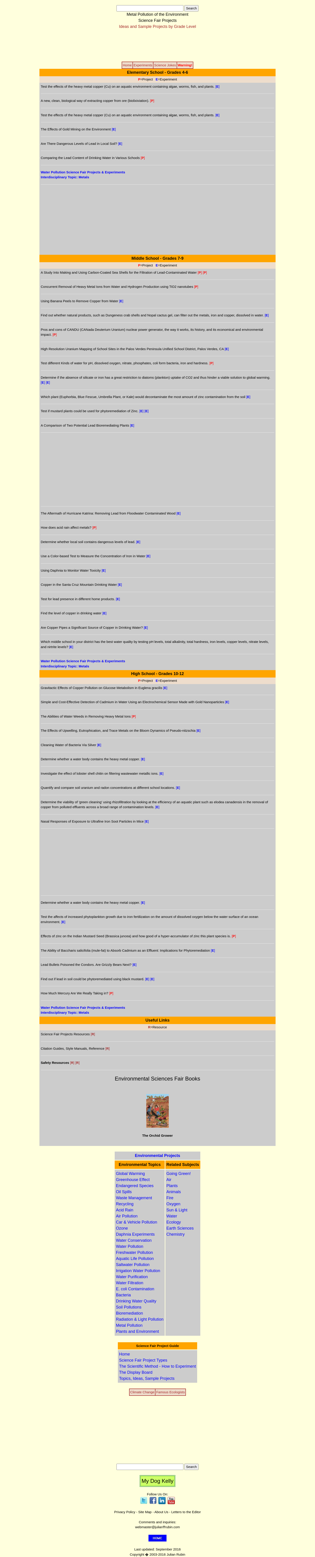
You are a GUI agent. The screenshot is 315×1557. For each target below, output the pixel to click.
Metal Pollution (129, 1325)
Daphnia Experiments (135, 1234)
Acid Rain (124, 1210)
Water (172, 1216)
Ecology (174, 1222)
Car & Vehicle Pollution (136, 1222)
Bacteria (123, 1295)
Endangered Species (134, 1185)
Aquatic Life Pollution (135, 1258)
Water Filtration (129, 1283)
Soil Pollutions (128, 1307)
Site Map (145, 1512)
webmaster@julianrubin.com (157, 1527)
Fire (170, 1198)
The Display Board (135, 1372)
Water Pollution (129, 1246)
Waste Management (134, 1198)
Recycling (124, 1204)
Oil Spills (124, 1192)
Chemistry (176, 1234)
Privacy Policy (124, 1512)
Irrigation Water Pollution (138, 1270)
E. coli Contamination (135, 1289)
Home (124, 1354)
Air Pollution (126, 1216)
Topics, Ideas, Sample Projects (146, 1378)
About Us (161, 1512)
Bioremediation (129, 1313)
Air (169, 1179)
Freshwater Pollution (134, 1252)
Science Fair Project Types (143, 1360)
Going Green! (179, 1173)
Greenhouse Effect (133, 1179)
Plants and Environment (137, 1331)
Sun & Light (177, 1210)
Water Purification (132, 1277)
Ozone (122, 1228)
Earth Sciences (180, 1228)
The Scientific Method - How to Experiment (157, 1366)
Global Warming (130, 1173)
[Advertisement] (157, 45)
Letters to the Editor (186, 1512)
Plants (172, 1185)
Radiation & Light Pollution (139, 1319)
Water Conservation (133, 1240)
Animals (174, 1192)
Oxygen (173, 1204)
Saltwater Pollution (132, 1264)
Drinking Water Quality (136, 1301)
